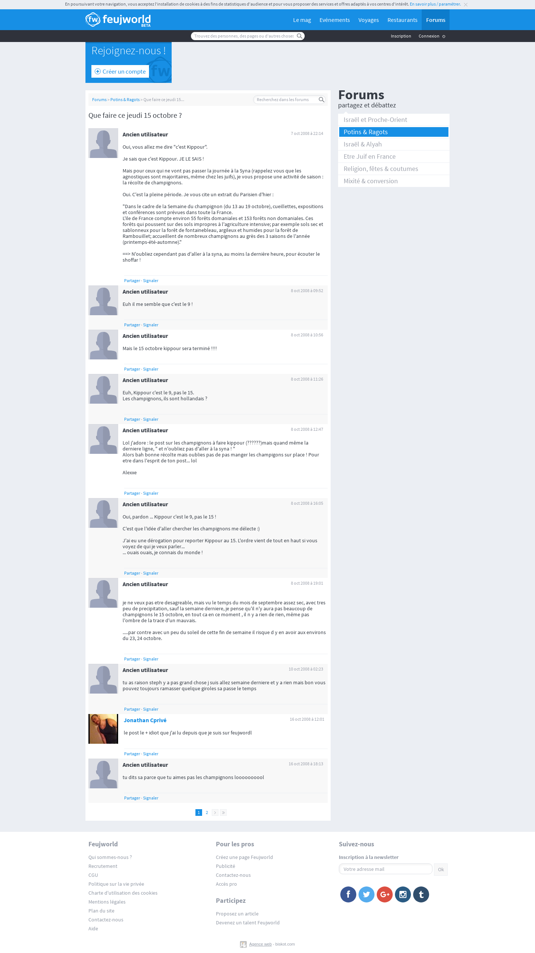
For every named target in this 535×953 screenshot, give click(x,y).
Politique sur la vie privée (116, 884)
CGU (93, 875)
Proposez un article (237, 913)
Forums (435, 19)
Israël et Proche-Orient (375, 119)
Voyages (369, 19)
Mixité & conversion (371, 181)
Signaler (150, 280)
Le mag (302, 19)
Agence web (260, 944)
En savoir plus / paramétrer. (435, 4)
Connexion (429, 36)
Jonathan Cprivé (145, 720)
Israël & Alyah (363, 144)
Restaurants (403, 19)
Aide (93, 928)
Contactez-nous (105, 919)
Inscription (401, 36)
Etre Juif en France (370, 156)
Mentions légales (107, 901)
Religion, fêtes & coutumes (381, 168)
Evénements (335, 19)
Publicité (225, 866)
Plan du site (101, 910)
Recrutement (102, 866)
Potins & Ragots (125, 99)
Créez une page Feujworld (244, 857)
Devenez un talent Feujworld (248, 922)
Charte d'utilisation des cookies (123, 892)
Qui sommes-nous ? (110, 857)
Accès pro (226, 884)
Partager (132, 280)
